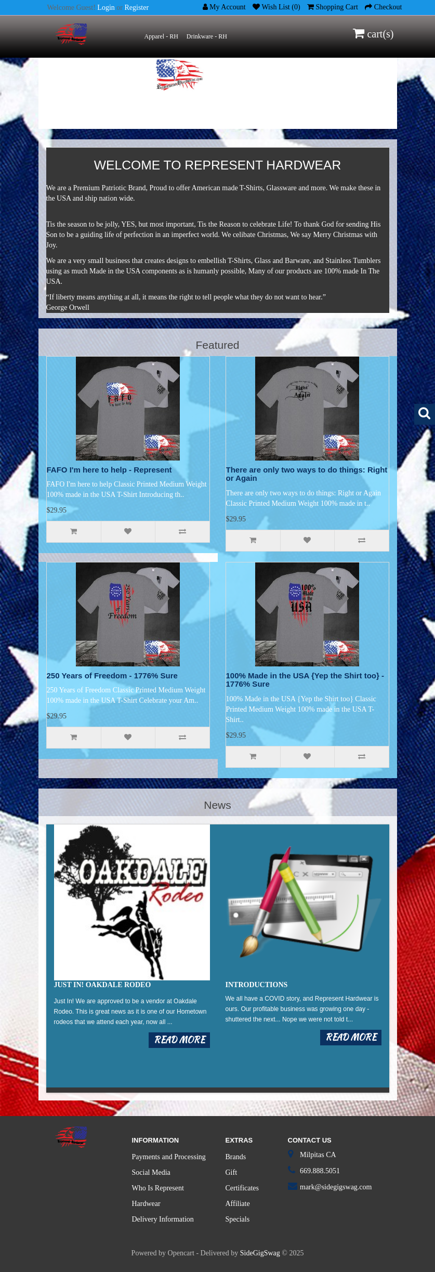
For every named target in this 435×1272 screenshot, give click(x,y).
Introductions (257, 985)
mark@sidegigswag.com (336, 1187)
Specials (238, 1219)
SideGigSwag (260, 1253)
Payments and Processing (169, 1157)
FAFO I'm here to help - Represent (109, 469)
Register (136, 7)
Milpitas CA (318, 1155)
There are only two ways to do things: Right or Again (307, 474)
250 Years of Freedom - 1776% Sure (112, 675)
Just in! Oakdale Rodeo (102, 985)
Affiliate (238, 1204)
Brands (236, 1157)
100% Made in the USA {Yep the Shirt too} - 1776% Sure (305, 680)
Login (105, 7)
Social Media (151, 1172)
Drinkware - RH (207, 36)
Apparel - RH (161, 36)
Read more (179, 1040)
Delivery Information (163, 1219)
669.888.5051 (320, 1171)
